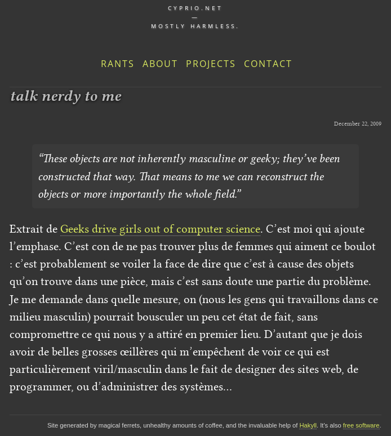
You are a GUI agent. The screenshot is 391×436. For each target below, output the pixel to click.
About (160, 63)
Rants (118, 63)
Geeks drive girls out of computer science (160, 228)
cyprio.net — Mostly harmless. (195, 17)
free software (361, 425)
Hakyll (307, 425)
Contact (268, 63)
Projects (211, 63)
